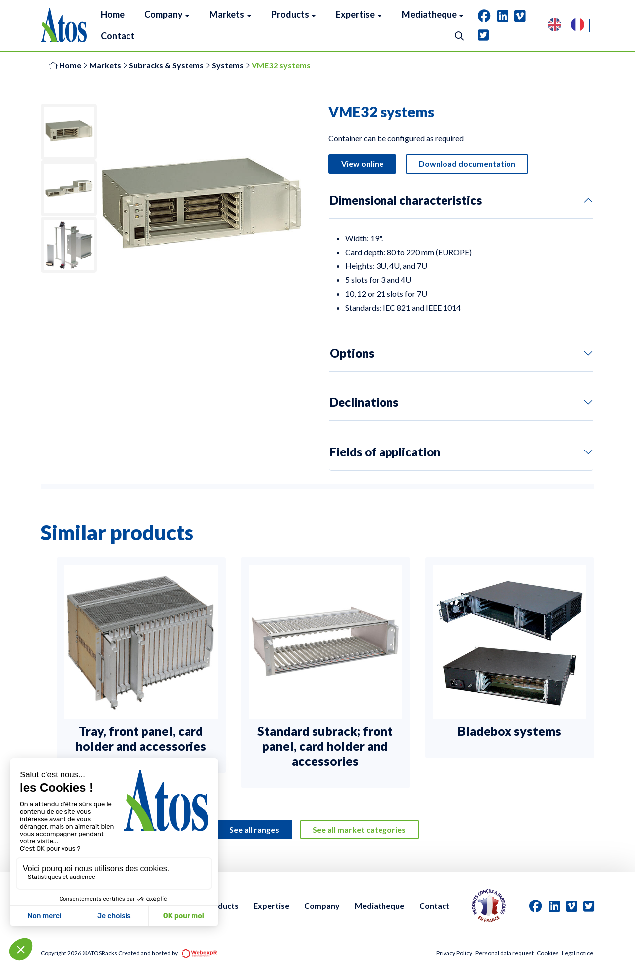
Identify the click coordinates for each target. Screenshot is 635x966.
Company (322, 905)
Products (221, 905)
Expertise (271, 905)
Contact (434, 905)
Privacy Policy (454, 953)
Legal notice (577, 953)
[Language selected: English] (571, 25)
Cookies (548, 953)
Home (65, 65)
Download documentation (467, 164)
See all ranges (254, 830)
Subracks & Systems (166, 65)
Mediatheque (379, 905)
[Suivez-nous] (484, 15)
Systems (228, 65)
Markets (105, 65)
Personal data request (504, 953)
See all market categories (359, 830)
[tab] (484, 15)
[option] (580, 25)
